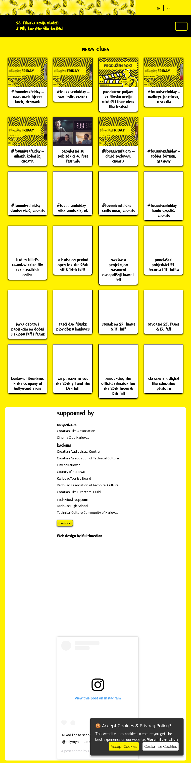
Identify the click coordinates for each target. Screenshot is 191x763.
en (158, 8)
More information (162, 739)
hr (168, 8)
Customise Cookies (160, 746)
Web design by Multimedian (79, 535)
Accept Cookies (124, 746)
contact (65, 523)
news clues (95, 49)
